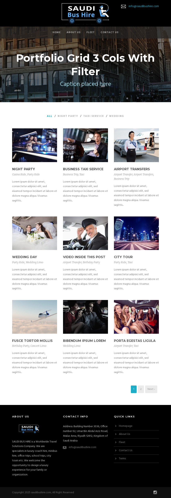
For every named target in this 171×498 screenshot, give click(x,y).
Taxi (81, 174)
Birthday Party (91, 262)
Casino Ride (19, 174)
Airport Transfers (132, 169)
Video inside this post (84, 257)
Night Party (68, 116)
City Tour (123, 257)
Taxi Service (93, 116)
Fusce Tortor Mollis (32, 341)
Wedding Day (24, 257)
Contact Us (110, 32)
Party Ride (33, 174)
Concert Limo (38, 346)
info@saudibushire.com (144, 6)
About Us (74, 32)
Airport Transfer (123, 174)
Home (56, 32)
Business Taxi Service (83, 169)
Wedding (116, 116)
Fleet (90, 32)
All (49, 116)
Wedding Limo (34, 262)
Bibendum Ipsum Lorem (84, 341)
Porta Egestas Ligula (134, 341)
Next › (151, 389)
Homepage (125, 426)
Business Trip (70, 174)
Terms (122, 458)
